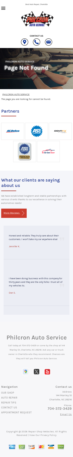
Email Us (66, 414)
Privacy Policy (48, 435)
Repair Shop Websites (41, 431)
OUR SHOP (7, 392)
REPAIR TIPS (8, 402)
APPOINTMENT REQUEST (16, 412)
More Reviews (14, 213)
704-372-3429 (29, 345)
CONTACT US (9, 407)
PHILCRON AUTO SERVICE (19, 61)
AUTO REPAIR (9, 397)
